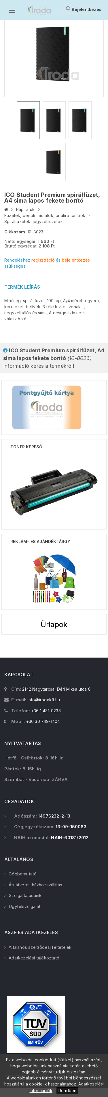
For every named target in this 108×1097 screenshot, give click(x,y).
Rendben (67, 1090)
